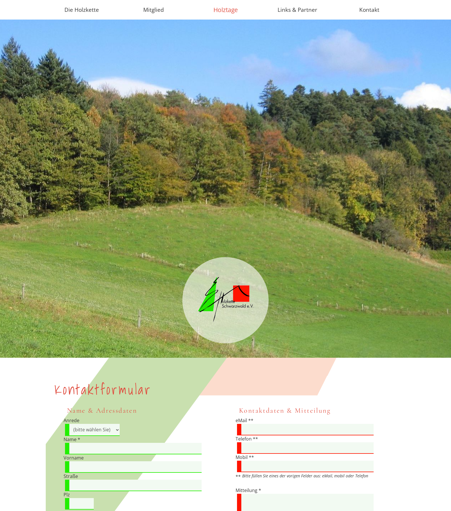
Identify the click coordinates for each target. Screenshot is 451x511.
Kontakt (369, 9)
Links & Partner (297, 9)
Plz (67, 494)
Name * (72, 439)
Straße (71, 476)
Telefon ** (247, 439)
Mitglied (153, 9)
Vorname (74, 458)
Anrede (71, 420)
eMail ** (244, 420)
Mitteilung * (248, 490)
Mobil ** (245, 457)
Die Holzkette (81, 9)
